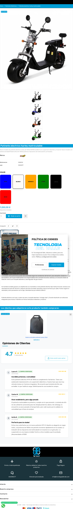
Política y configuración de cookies (46, 257)
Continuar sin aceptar (48, 269)
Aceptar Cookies (56, 265)
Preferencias (39, 265)
